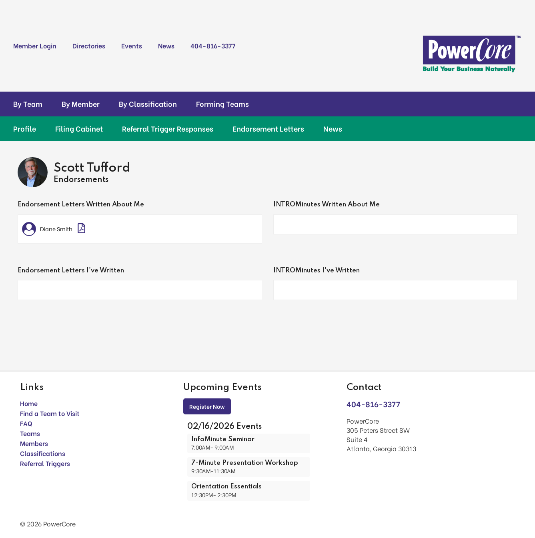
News (166, 45)
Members (34, 443)
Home (29, 403)
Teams (30, 433)
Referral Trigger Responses (167, 128)
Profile (24, 128)
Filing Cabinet (79, 128)
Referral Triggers (45, 463)
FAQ (26, 423)
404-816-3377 (212, 45)
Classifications (42, 453)
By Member (81, 103)
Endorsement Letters (268, 128)
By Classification (148, 103)
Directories (88, 45)
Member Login (34, 45)
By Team (27, 103)
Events (131, 45)
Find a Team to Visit (50, 413)
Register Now (207, 406)
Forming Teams (222, 103)
